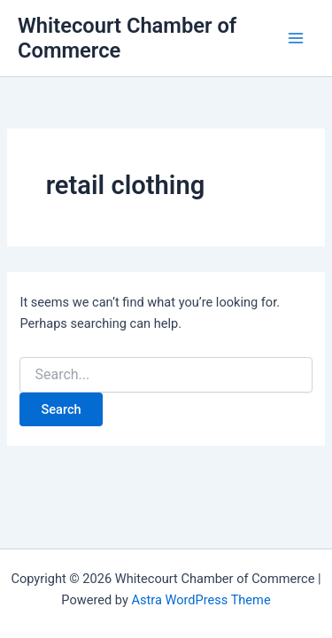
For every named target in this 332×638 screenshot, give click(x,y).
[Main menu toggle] (295, 38)
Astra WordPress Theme (200, 600)
